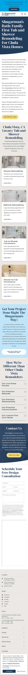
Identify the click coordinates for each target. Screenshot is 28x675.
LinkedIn (6, 601)
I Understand (9, 671)
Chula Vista (8, 88)
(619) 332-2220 (8, 586)
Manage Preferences (21, 671)
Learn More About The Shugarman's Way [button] (14, 352)
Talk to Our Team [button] (14, 455)
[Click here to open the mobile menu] (25, 14)
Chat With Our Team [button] (10, 117)
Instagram (6, 597)
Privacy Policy (13, 661)
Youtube (6, 599)
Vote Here (14, 9)
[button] (22, 14)
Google (6, 604)
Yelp (5, 606)
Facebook (6, 595)
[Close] (26, 2)
